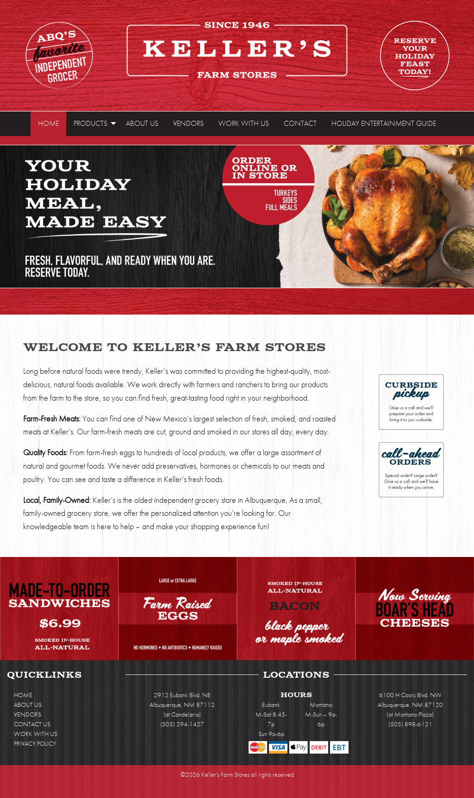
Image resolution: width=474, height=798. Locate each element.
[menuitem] (48, 123)
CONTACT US (32, 724)
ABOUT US (28, 704)
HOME (23, 695)
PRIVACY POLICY (35, 743)
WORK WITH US (35, 734)
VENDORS (27, 714)
